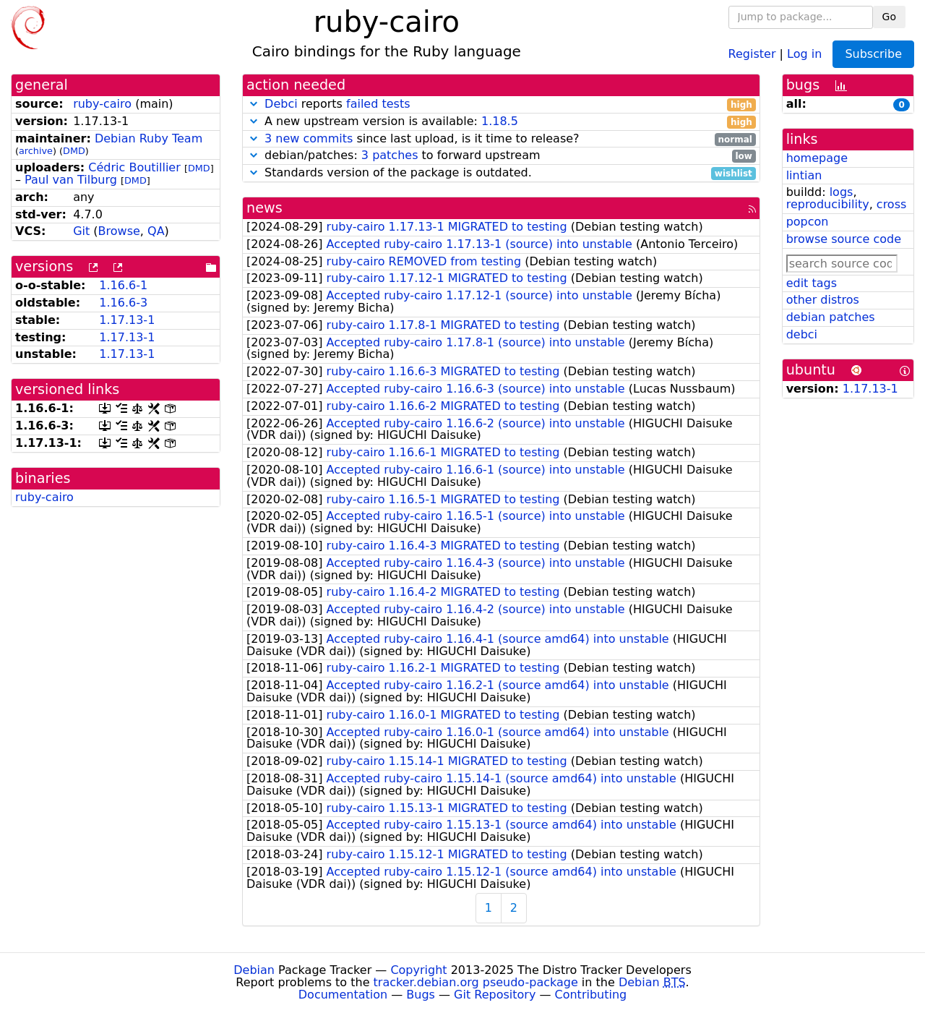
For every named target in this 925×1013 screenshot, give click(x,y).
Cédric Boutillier (134, 167)
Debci (281, 104)
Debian (254, 970)
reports (501, 104)
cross (891, 204)
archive (36, 150)
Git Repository (494, 994)
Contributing (591, 994)
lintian (804, 175)
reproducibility (827, 204)
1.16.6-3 (123, 302)
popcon (807, 221)
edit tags (811, 283)
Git (81, 231)
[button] (253, 104)
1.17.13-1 (127, 320)
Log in (804, 53)
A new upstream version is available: (501, 122)
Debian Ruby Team (148, 138)
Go (889, 16)
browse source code (843, 239)
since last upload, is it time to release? (501, 139)
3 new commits (308, 138)
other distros (822, 300)
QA (156, 231)
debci (801, 334)
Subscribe (873, 54)
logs (841, 192)
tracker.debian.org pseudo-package (476, 982)
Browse (119, 231)
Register (752, 53)
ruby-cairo (102, 104)
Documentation (342, 994)
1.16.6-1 (123, 285)
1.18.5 (499, 121)
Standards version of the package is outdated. (501, 173)
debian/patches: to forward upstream (501, 156)
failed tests (378, 104)
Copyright (418, 970)
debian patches (830, 317)
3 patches (389, 155)
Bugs (420, 994)
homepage (817, 158)
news (264, 208)
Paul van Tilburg (71, 180)
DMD (74, 150)
